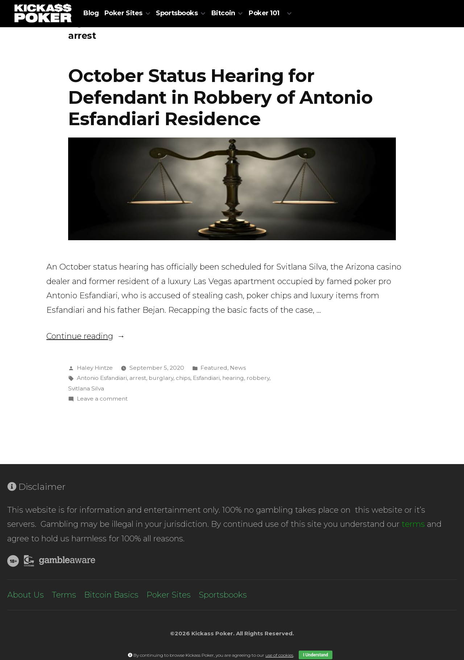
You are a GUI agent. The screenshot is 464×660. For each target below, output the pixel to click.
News (238, 367)
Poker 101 (264, 13)
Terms (64, 595)
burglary (161, 377)
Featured (213, 367)
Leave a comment (102, 398)
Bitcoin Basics (111, 595)
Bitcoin (223, 13)
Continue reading (85, 336)
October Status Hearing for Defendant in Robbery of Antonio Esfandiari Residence (220, 97)
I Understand (315, 654)
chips (183, 377)
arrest (137, 377)
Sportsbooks (177, 13)
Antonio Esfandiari (102, 377)
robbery (257, 377)
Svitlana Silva (86, 388)
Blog (91, 13)
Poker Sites (123, 13)
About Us (25, 595)
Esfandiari (206, 377)
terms (413, 524)
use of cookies (279, 655)
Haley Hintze (95, 367)
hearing (233, 377)
